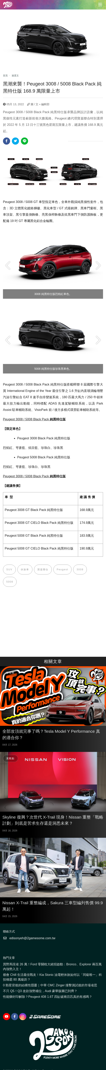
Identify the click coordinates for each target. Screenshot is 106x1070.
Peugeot (62, 569)
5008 (9, 581)
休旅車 (25, 569)
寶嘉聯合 (42, 569)
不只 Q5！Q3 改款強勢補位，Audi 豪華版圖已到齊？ (40, 991)
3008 (80, 569)
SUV (9, 569)
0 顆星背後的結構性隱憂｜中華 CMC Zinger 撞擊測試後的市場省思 (50, 985)
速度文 (15, 75)
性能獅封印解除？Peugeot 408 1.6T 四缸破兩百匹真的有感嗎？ (47, 996)
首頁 (5, 75)
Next (98, 265)
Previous (7, 265)
